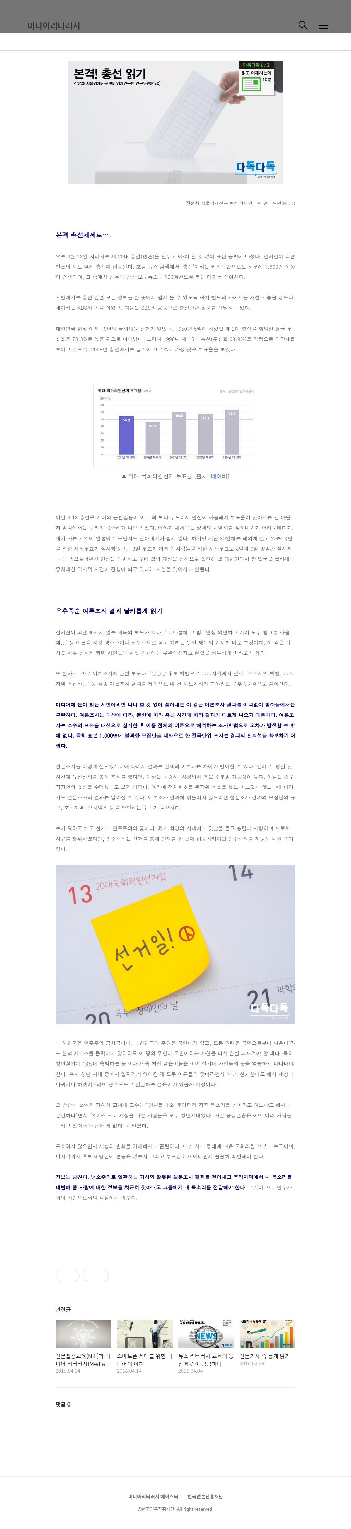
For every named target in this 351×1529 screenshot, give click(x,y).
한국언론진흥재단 (205, 1496)
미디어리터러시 (53, 25)
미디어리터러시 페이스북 (153, 1496)
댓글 (63, 1404)
